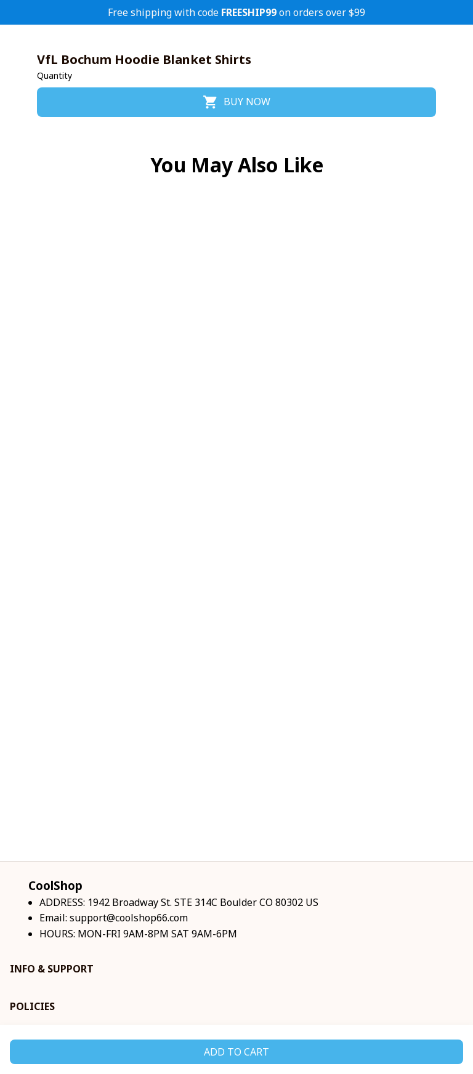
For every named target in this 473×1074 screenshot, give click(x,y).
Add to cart (236, 1052)
